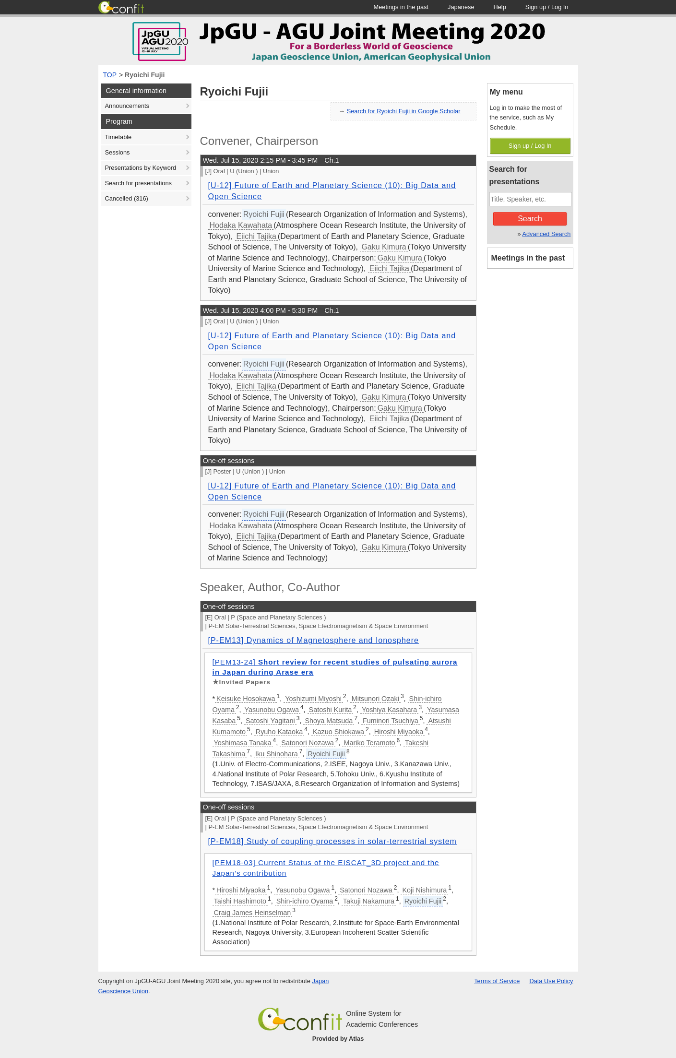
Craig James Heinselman (252, 912)
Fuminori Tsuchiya (390, 721)
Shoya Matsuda (329, 721)
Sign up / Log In (530, 145)
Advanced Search (546, 234)
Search (530, 218)
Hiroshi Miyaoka (398, 732)
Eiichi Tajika (256, 236)
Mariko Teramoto (369, 743)
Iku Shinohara (276, 754)
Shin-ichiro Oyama (304, 901)
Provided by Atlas (338, 1038)
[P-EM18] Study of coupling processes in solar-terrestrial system (332, 841)
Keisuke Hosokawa (245, 698)
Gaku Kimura (383, 247)
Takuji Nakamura (368, 901)
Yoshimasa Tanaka (243, 743)
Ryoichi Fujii (145, 75)
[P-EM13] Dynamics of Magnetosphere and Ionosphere (313, 640)
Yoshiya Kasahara (389, 709)
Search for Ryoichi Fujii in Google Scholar (404, 111)
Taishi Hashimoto (240, 901)
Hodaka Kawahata (241, 225)
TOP (110, 75)
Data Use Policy (551, 981)
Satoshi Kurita (330, 709)
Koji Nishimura (424, 890)
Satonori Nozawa (307, 743)
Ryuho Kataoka (279, 732)
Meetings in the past (528, 258)
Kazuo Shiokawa (338, 732)
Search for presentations (138, 183)
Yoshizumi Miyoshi (313, 698)
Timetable (118, 137)
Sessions (117, 152)
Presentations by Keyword (141, 167)
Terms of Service (497, 981)
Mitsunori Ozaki (375, 698)
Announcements (127, 105)
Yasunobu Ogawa (272, 709)
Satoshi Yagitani (270, 721)
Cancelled (126, 198)
